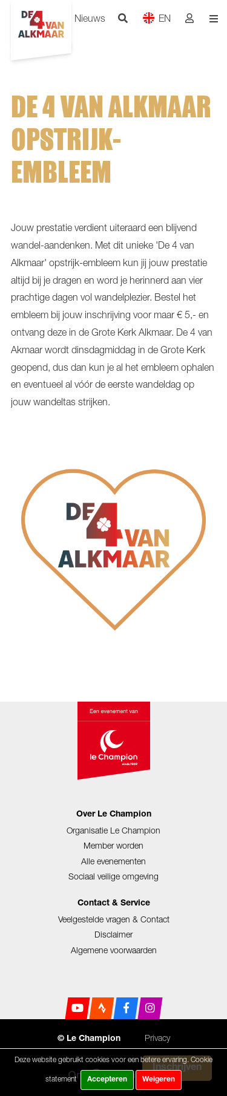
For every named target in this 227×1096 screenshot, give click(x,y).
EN (156, 17)
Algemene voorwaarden (114, 950)
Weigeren (158, 1079)
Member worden (113, 845)
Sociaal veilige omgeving (113, 876)
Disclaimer (113, 934)
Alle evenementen (113, 861)
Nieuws (89, 18)
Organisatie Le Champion (113, 830)
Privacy (157, 1037)
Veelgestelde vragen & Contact (113, 919)
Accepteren (107, 1079)
